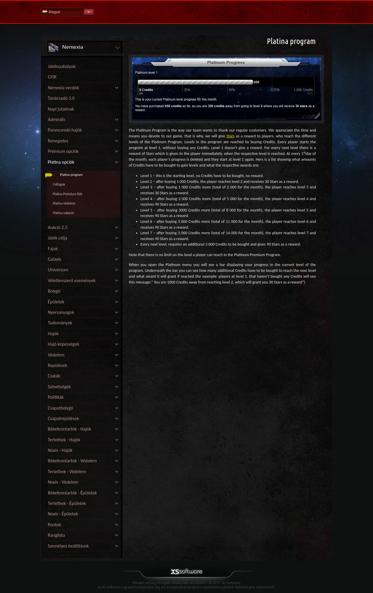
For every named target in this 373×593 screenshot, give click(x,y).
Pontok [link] (54, 524)
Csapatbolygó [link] (60, 408)
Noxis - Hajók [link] (60, 450)
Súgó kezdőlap (186, 11)
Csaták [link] (54, 376)
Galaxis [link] (54, 259)
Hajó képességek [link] (63, 344)
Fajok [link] (53, 248)
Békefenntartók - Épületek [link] (72, 493)
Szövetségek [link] (59, 386)
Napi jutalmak (61, 109)
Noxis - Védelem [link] (63, 482)
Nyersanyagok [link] (61, 312)
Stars (230, 136)
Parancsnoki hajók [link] (65, 130)
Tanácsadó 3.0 (61, 98)
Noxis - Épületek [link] (63, 514)
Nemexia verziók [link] (63, 87)
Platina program (71, 175)
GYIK (52, 77)
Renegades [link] (58, 141)
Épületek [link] (56, 302)
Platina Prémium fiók (67, 194)
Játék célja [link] (57, 238)
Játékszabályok (61, 66)
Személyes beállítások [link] (68, 546)
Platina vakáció (63, 213)
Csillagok (59, 184)
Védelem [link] (56, 355)
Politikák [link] (56, 397)
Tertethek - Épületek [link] (67, 503)
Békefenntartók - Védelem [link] (72, 460)
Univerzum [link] (58, 269)
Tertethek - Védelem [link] (67, 471)
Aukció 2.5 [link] (57, 227)
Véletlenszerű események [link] (72, 280)
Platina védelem (64, 203)
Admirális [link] (57, 119)
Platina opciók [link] (61, 162)
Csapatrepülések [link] (63, 418)
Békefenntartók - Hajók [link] (69, 429)
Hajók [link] (53, 333)
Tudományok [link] (60, 323)
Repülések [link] (57, 365)
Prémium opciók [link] (63, 151)
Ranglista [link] (56, 535)
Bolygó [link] (54, 291)
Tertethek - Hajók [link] (64, 439)
